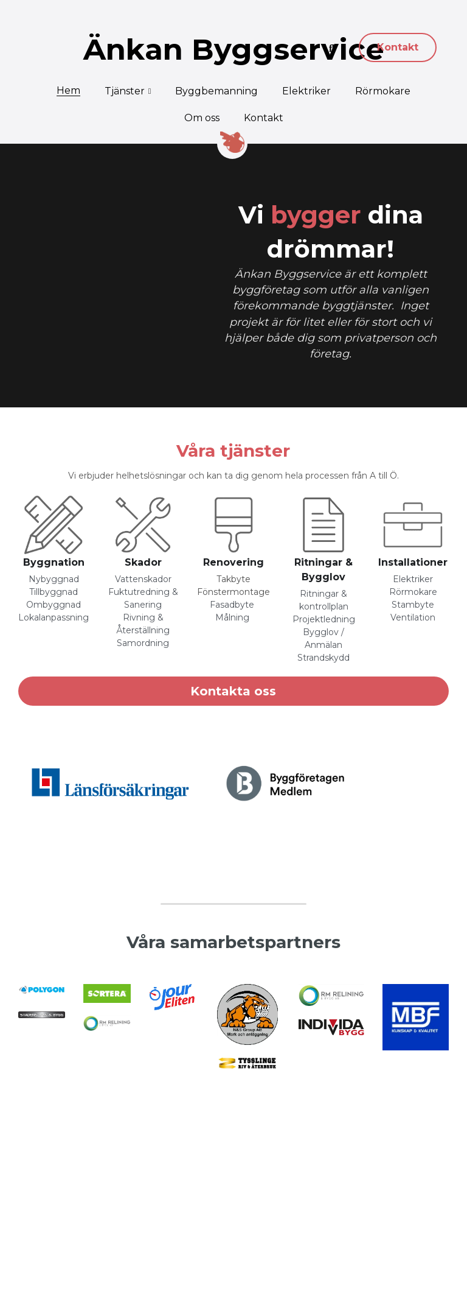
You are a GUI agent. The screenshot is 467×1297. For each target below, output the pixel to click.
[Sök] (331, 49)
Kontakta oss (233, 675)
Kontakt (397, 47)
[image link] (54, 509)
